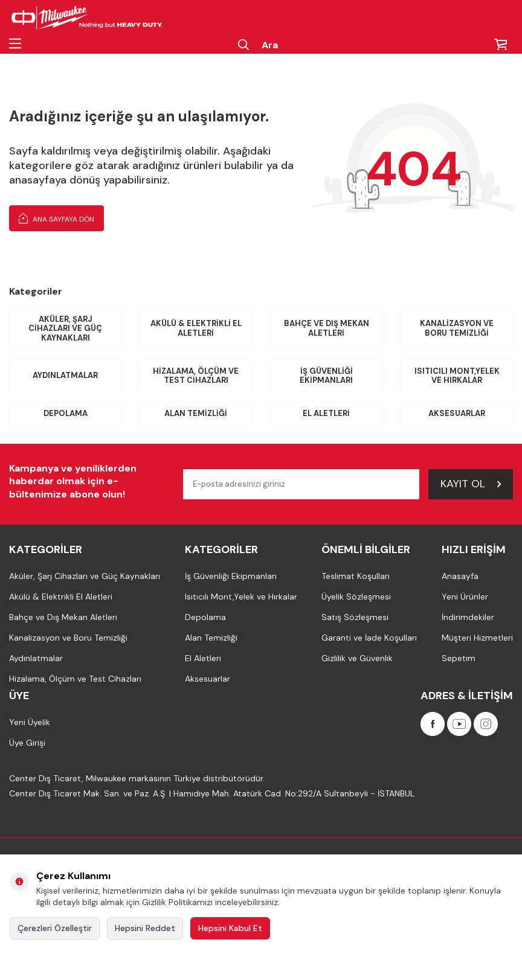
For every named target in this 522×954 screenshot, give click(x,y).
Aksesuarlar (456, 413)
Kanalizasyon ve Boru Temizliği (457, 328)
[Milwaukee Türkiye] (87, 18)
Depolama (66, 413)
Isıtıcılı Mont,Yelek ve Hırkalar (457, 376)
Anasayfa (460, 576)
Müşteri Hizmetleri (477, 637)
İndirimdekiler (468, 617)
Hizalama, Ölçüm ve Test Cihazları (196, 376)
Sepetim (458, 658)
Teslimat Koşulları (355, 576)
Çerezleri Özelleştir (55, 928)
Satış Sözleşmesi (354, 617)
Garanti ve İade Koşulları (369, 637)
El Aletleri (326, 413)
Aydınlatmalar (65, 375)
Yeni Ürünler (465, 596)
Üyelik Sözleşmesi (356, 596)
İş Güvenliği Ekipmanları (326, 376)
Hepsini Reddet (145, 928)
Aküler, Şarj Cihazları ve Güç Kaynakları (65, 328)
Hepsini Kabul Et (230, 928)
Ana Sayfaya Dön (56, 218)
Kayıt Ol (470, 483)
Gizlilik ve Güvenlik (357, 658)
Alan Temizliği (195, 413)
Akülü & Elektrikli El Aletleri (196, 328)
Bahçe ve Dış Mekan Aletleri (326, 328)
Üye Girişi (27, 742)
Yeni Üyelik (29, 722)
